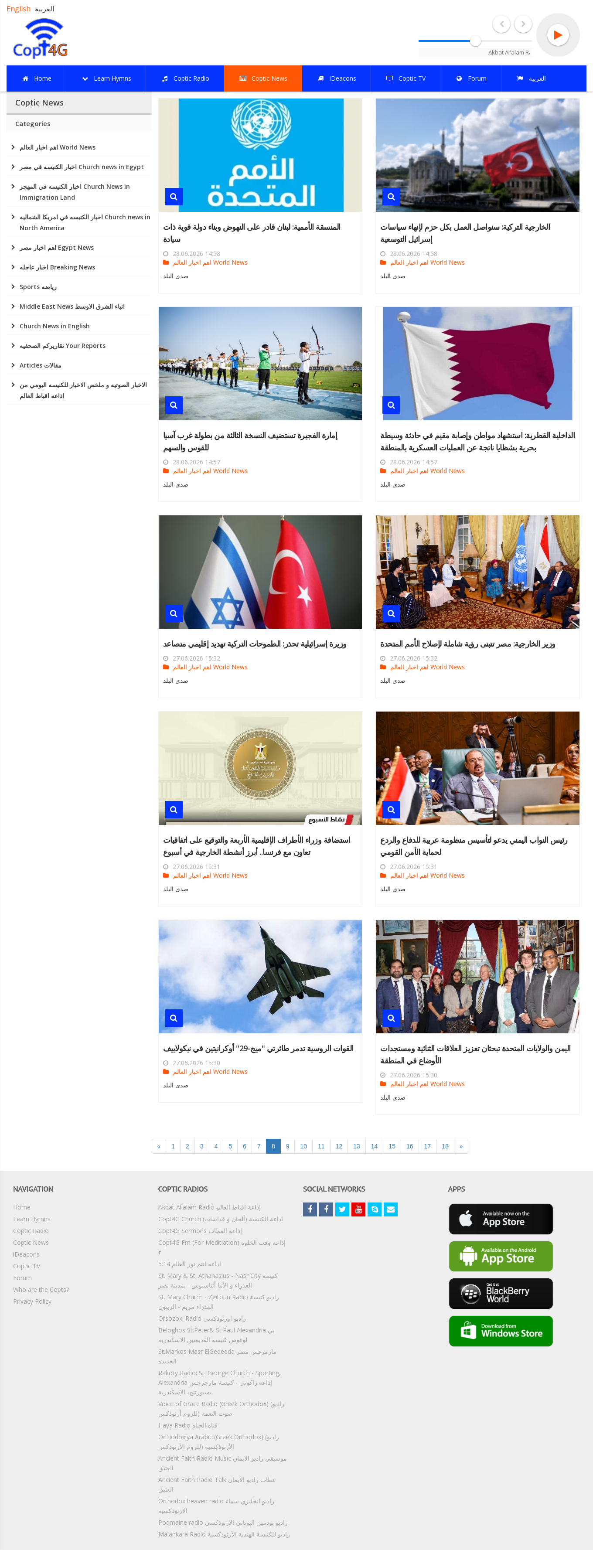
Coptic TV (26, 1266)
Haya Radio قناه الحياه (188, 1425)
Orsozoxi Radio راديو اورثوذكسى (202, 1318)
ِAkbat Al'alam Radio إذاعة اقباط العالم (209, 1207)
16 (409, 1146)
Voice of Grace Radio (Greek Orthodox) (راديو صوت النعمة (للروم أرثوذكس (221, 1408)
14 (374, 1146)
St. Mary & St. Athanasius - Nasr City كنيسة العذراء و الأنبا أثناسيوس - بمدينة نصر (218, 1280)
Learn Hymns (32, 1219)
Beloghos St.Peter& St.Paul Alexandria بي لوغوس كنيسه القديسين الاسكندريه (216, 1335)
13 (356, 1146)
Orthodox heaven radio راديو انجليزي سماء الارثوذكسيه (216, 1506)
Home (22, 1207)
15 (392, 1146)
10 (303, 1146)
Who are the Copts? (41, 1289)
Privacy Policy (32, 1301)
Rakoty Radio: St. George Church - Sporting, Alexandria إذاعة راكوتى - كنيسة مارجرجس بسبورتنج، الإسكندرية (219, 1382)
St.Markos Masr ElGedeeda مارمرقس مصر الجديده (217, 1356)
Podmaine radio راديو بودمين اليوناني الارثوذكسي (223, 1522)
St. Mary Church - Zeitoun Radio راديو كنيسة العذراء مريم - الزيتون (218, 1302)
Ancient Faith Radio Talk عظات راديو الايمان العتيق (217, 1484)
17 (427, 1146)
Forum (22, 1278)
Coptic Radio (31, 1230)
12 (339, 1146)
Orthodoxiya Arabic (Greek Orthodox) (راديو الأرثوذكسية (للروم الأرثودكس (218, 1442)
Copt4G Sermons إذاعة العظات (200, 1230)
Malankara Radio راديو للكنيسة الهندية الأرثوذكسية (224, 1534)
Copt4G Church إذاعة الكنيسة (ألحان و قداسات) (220, 1219)
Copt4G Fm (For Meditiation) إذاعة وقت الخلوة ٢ (222, 1247)
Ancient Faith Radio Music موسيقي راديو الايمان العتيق (222, 1463)
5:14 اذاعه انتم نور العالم (189, 1264)
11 (321, 1146)
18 (445, 1146)
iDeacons (26, 1254)
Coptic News (31, 1242)
